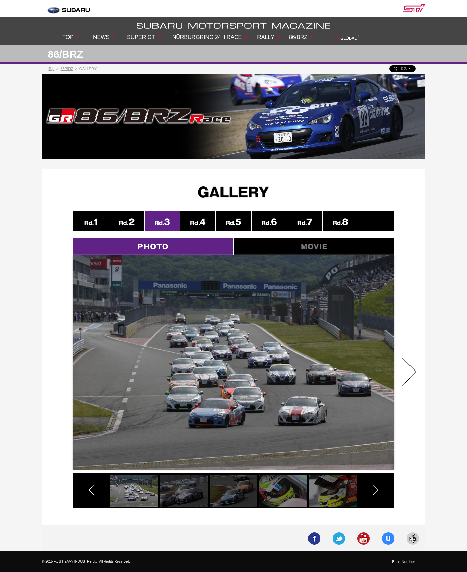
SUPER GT (141, 37)
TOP (68, 37)
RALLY (265, 37)
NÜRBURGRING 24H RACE (207, 37)
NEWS (101, 37)
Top (52, 69)
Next (409, 372)
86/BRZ (298, 37)
